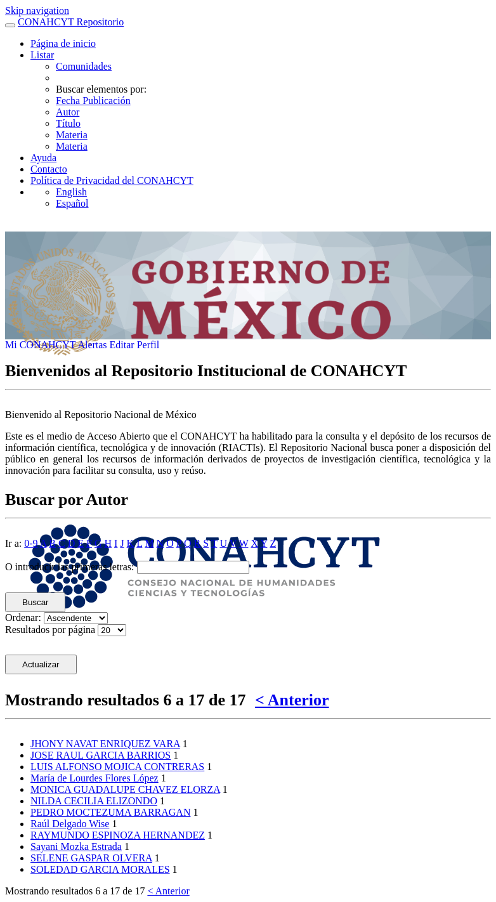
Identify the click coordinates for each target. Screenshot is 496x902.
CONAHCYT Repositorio (71, 21)
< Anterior (292, 700)
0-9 (30, 543)
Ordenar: (23, 617)
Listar (42, 54)
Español (72, 203)
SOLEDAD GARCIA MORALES (100, 869)
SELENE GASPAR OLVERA (91, 858)
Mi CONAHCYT (41, 344)
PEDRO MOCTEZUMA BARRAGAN (110, 812)
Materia (72, 134)
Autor (67, 112)
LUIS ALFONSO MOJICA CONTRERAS (117, 766)
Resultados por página (50, 629)
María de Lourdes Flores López (94, 778)
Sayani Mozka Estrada (76, 846)
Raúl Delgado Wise (69, 823)
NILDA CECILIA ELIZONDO (93, 800)
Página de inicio (63, 43)
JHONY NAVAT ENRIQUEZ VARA (105, 743)
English (71, 191)
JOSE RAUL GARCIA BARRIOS (100, 755)
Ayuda (43, 157)
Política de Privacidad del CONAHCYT (111, 180)
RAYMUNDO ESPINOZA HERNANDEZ (117, 835)
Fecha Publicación (93, 100)
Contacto (48, 169)
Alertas (93, 344)
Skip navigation (37, 10)
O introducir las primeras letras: (69, 566)
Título (68, 123)
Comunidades (84, 66)
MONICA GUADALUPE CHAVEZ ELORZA (125, 789)
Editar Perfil (135, 344)
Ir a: (13, 543)
